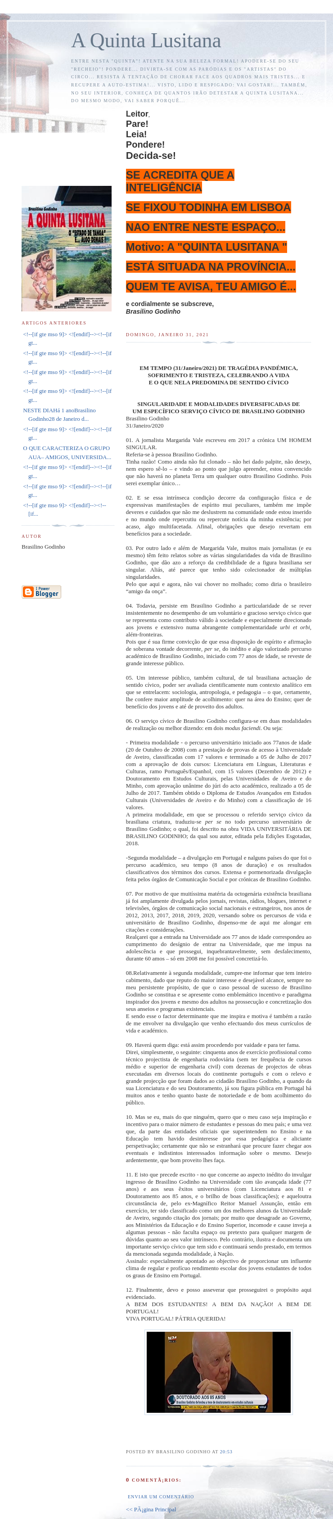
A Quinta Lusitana (146, 40)
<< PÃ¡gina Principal (151, 1509)
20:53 (226, 1451)
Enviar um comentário (161, 1496)
